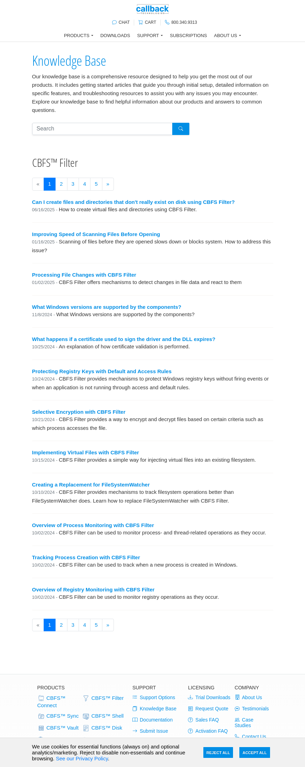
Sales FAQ (203, 720)
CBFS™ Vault (58, 728)
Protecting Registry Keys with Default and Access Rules (102, 371)
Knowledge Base (69, 60)
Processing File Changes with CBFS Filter (84, 275)
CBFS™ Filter (103, 698)
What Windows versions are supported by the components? (106, 307)
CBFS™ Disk (102, 728)
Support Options (153, 697)
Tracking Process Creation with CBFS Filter (86, 557)
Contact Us (250, 736)
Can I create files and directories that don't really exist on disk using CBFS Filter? (133, 202)
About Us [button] (225, 35)
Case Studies (244, 722)
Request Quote (208, 708)
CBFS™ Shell (103, 716)
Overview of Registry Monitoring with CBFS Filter (93, 589)
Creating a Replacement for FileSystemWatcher (91, 485)
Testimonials (252, 708)
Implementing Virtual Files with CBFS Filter (85, 452)
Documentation (152, 720)
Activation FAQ (208, 731)
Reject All (218, 753)
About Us (248, 697)
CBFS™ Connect (51, 701)
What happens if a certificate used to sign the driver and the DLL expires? (124, 339)
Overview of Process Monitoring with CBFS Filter (93, 525)
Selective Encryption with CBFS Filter (79, 412)
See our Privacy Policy (82, 758)
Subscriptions (188, 35)
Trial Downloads (209, 697)
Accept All (254, 753)
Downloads (115, 35)
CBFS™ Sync (58, 716)
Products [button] (76, 35)
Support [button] (148, 35)
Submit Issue (150, 731)
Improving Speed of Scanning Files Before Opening (96, 234)
